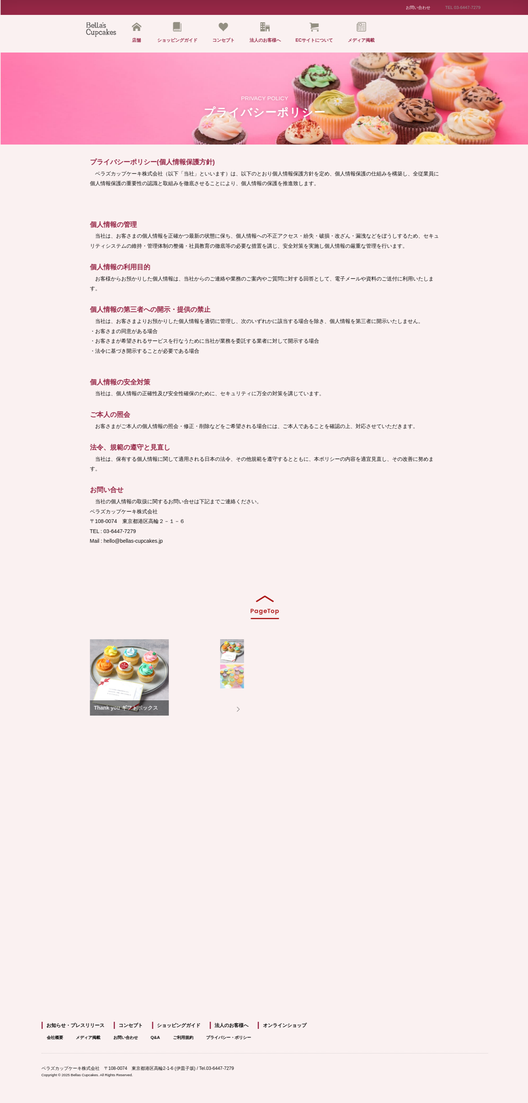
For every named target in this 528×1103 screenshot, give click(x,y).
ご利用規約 (206, 1040)
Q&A (175, 1040)
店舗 (141, 33)
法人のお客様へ (270, 33)
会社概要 (63, 1040)
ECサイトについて (319, 33)
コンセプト (228, 33)
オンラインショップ (285, 1029)
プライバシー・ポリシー (256, 1040)
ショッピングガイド (182, 33)
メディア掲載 (366, 33)
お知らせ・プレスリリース (80, 1029)
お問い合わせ (420, 7)
